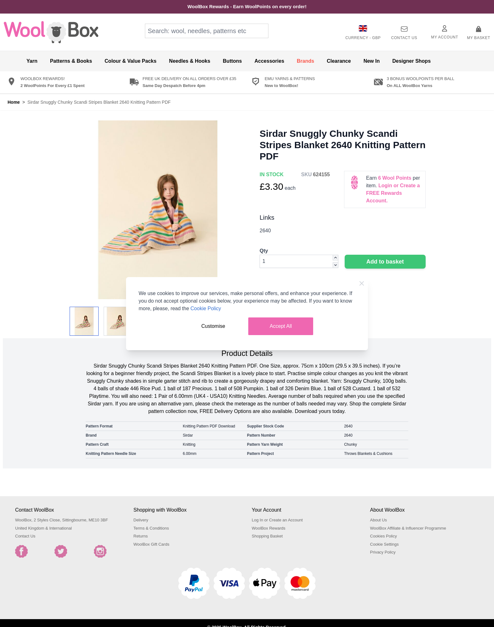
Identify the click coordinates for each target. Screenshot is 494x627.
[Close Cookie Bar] (361, 283)
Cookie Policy (206, 308)
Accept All (281, 326)
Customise (213, 326)
